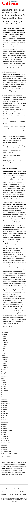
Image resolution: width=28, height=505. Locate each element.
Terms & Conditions (20, 492)
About (7, 489)
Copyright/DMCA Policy (7, 494)
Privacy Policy (18, 494)
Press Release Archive (16, 489)
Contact (25, 494)
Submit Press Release (8, 492)
